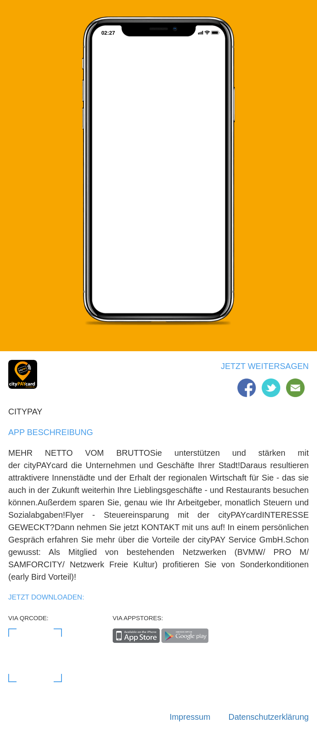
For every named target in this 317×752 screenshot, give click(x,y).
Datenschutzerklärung (268, 716)
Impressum (190, 716)
